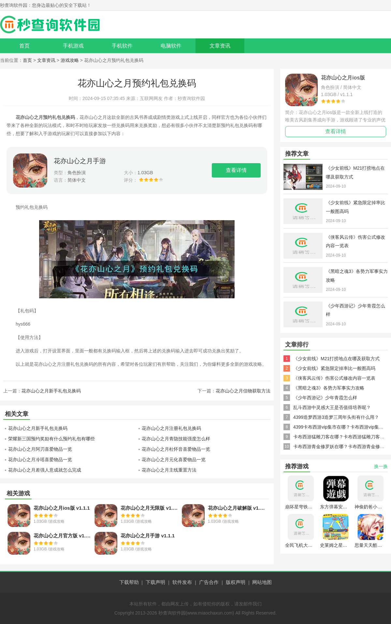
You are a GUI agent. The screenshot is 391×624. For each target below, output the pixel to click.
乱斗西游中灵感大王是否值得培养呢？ (332, 407)
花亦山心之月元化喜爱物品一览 (174, 459)
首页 (24, 46)
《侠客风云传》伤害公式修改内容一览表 (334, 378)
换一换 (381, 466)
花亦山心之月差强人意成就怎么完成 (44, 470)
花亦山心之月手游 (80, 160)
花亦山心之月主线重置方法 (169, 470)
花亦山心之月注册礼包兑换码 (171, 428)
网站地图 (262, 582)
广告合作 (209, 582)
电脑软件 (171, 46)
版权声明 (235, 582)
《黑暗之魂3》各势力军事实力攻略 (328, 387)
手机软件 (122, 46)
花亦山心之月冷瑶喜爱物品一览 (40, 459)
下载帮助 (129, 582)
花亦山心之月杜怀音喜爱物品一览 (176, 449)
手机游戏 (73, 46)
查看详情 (236, 170)
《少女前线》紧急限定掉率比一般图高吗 (334, 368)
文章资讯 (220, 46)
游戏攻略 (70, 60)
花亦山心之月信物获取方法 (243, 390)
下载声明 (155, 582)
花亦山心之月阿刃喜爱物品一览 (40, 449)
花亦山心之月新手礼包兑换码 (51, 390)
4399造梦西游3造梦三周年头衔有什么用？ (336, 417)
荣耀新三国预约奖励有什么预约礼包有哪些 (51, 438)
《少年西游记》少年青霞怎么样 (325, 397)
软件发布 (182, 582)
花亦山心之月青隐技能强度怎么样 (176, 438)
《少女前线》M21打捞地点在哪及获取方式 (336, 358)
